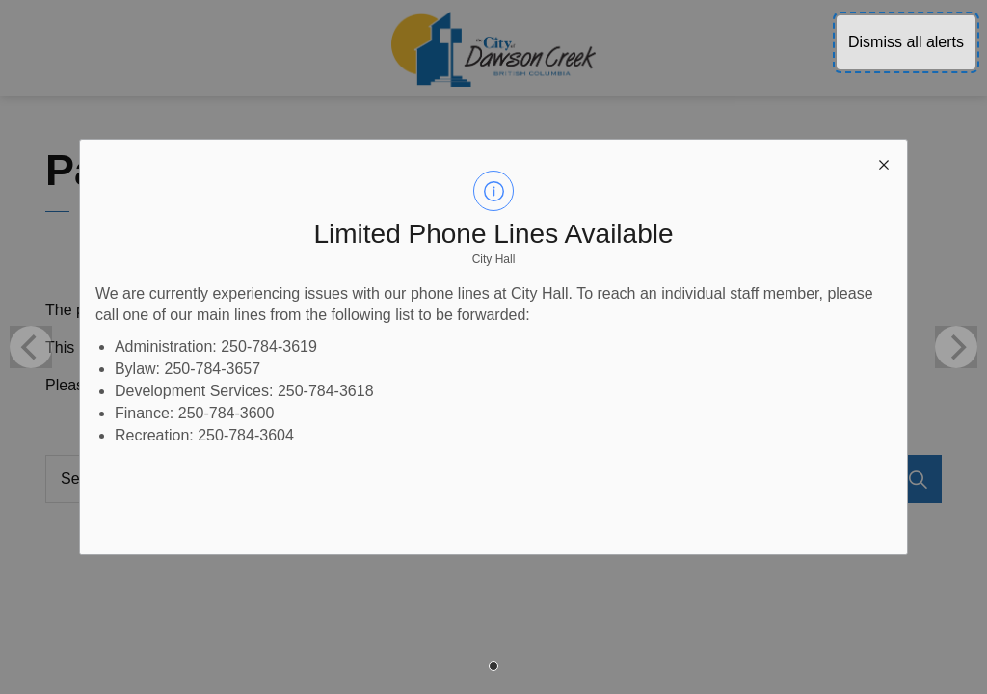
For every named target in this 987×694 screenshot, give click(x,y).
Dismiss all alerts (906, 42)
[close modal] (884, 163)
